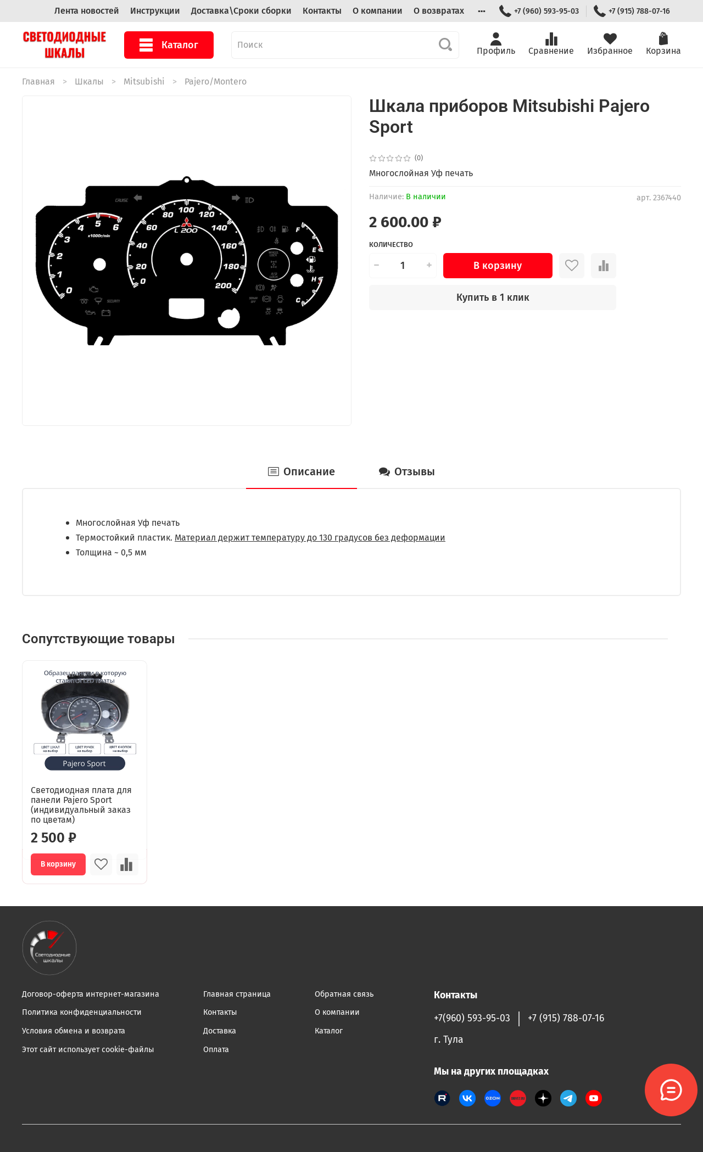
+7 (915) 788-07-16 (632, 11)
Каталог (169, 45)
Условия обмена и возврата (73, 1031)
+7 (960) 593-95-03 (539, 11)
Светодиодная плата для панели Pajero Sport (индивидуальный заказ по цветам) (81, 805)
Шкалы (89, 81)
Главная (38, 81)
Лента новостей (86, 10)
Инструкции (155, 10)
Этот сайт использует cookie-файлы (88, 1049)
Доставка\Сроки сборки (241, 10)
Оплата (216, 1049)
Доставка (219, 1031)
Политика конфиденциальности (82, 1012)
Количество (391, 244)
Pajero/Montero (216, 81)
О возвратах (439, 10)
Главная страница (237, 994)
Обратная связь (344, 994)
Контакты (322, 10)
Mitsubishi (144, 81)
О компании (378, 10)
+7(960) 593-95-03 (472, 1018)
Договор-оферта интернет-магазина (90, 994)
